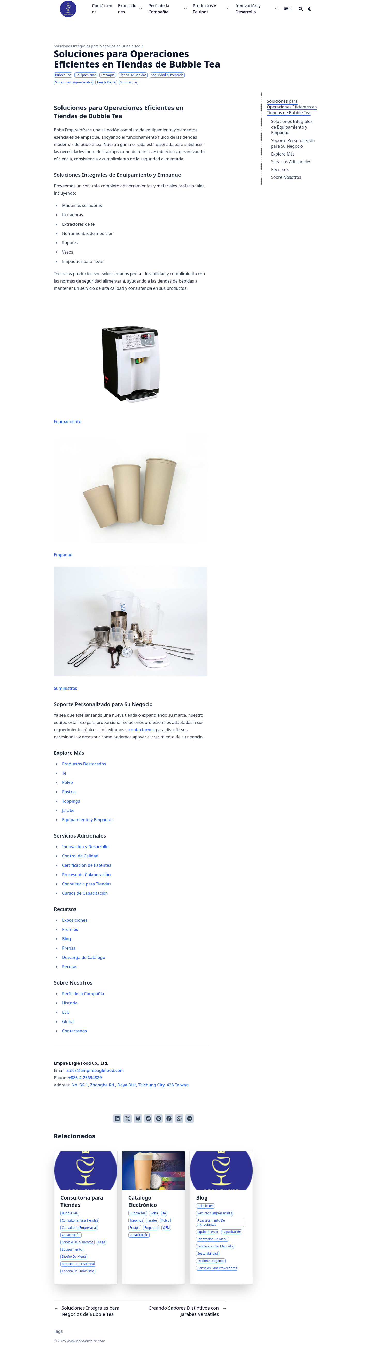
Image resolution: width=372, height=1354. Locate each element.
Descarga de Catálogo (83, 957)
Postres (69, 792)
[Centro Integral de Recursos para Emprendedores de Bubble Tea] (221, 1217)
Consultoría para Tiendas (86, 884)
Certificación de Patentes (86, 865)
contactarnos (141, 730)
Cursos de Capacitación (85, 893)
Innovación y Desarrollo (85, 846)
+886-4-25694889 (85, 1078)
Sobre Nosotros (286, 177)
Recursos (280, 169)
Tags (58, 1331)
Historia (70, 1003)
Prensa (68, 948)
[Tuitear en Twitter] (127, 1118)
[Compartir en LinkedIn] (117, 1118)
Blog (66, 939)
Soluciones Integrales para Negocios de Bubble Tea (97, 45)
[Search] (301, 9)
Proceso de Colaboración (86, 874)
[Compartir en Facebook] (169, 1118)
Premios (70, 929)
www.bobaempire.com (86, 1340)
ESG (65, 1012)
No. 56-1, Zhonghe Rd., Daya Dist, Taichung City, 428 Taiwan (130, 1085)
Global (68, 1021)
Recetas (69, 967)
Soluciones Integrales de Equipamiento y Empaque (292, 127)
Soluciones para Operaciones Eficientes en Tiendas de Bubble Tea (292, 106)
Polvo (67, 782)
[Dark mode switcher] (310, 9)
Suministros (130, 629)
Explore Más (283, 154)
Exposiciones (74, 920)
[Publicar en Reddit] (148, 1118)
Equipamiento (130, 362)
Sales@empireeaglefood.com (95, 1070)
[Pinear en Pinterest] (158, 1118)
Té (64, 773)
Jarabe (68, 810)
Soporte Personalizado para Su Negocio (293, 143)
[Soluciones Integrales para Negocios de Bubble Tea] (153, 1217)
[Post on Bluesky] (138, 1118)
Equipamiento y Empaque (87, 820)
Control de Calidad (80, 856)
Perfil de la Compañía (83, 993)
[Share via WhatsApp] (179, 1118)
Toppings (71, 801)
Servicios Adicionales (291, 162)
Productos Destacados (84, 764)
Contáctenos (74, 1031)
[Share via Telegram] (189, 1118)
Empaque (130, 495)
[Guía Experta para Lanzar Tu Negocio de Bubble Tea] (85, 1217)
